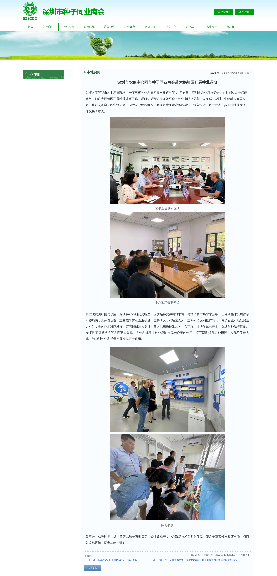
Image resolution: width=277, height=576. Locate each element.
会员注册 (244, 12)
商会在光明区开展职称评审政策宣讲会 (117, 560)
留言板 (230, 26)
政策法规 (89, 26)
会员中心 (170, 26)
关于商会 (48, 26)
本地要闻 (244, 73)
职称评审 (129, 26)
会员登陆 (223, 12)
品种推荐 (211, 26)
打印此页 (243, 555)
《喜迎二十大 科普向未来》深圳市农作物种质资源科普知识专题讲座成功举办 (197, 560)
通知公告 (109, 26)
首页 (30, 26)
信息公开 (150, 26)
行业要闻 (68, 26)
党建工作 (191, 26)
